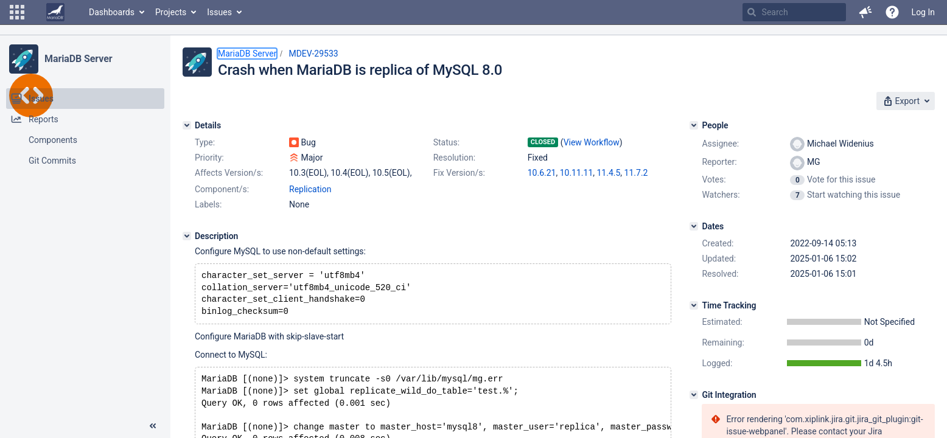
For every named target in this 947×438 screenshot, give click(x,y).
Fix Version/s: (459, 173)
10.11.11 (576, 173)
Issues (219, 12)
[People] (694, 125)
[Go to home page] (55, 12)
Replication (310, 189)
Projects (170, 12)
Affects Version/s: (229, 173)
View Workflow (592, 142)
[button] (17, 12)
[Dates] (694, 226)
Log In (923, 12)
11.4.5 (609, 173)
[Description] (187, 236)
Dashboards (112, 12)
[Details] (187, 125)
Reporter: (719, 162)
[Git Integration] (694, 395)
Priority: (209, 157)
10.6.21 (542, 173)
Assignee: (720, 143)
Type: (205, 142)
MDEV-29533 (313, 53)
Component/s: (222, 189)
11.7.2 (636, 173)
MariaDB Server (78, 58)
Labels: (208, 204)
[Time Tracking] (694, 305)
